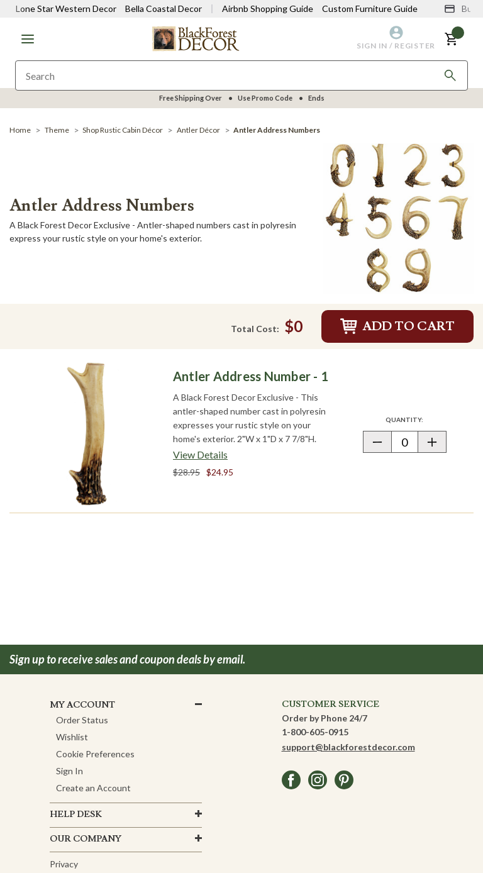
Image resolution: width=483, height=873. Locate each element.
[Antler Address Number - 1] (88, 434)
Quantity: (416, 419)
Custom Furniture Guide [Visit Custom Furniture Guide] (370, 8)
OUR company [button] (85, 839)
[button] (27, 39)
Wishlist (72, 736)
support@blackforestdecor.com (348, 747)
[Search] (450, 75)
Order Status (82, 720)
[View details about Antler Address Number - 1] (200, 455)
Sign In (69, 770)
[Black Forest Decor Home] (195, 38)
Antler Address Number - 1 (250, 376)
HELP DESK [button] (76, 814)
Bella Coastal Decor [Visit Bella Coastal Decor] (163, 8)
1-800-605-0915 (315, 731)
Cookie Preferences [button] (95, 753)
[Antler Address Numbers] (398, 218)
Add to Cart (397, 326)
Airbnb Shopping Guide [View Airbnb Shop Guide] (267, 8)
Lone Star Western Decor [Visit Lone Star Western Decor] (66, 8)
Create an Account (93, 787)
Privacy (64, 864)
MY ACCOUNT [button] (82, 705)
